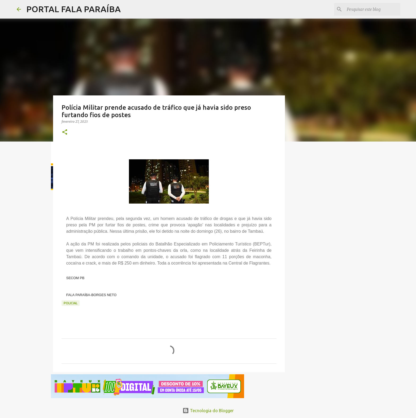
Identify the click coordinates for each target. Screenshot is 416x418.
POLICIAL (70, 303)
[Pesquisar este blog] (372, 9)
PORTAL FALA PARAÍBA (73, 9)
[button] (65, 132)
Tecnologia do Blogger (208, 410)
